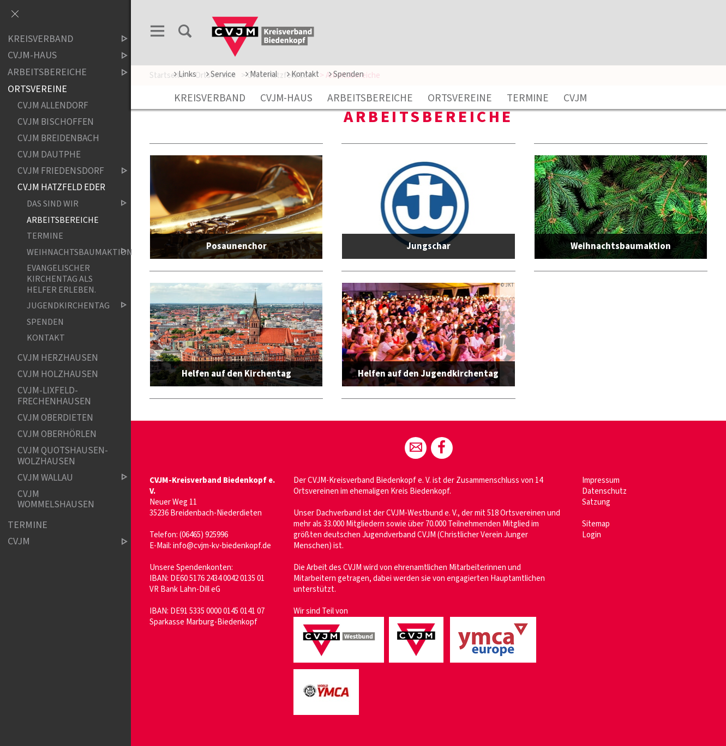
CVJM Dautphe (49, 154)
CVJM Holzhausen (57, 374)
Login (591, 535)
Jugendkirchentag (68, 306)
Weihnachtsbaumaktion (68, 252)
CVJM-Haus (286, 98)
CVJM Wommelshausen (55, 499)
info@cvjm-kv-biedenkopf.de (222, 545)
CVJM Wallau (63, 477)
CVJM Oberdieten (55, 417)
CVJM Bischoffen (55, 122)
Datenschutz (604, 491)
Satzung (596, 502)
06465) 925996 (205, 535)
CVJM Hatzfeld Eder (61, 187)
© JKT (507, 286)
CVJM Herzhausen (57, 357)
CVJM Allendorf (52, 105)
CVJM (575, 98)
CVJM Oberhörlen (57, 434)
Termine (528, 98)
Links (185, 74)
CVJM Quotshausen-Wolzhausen (62, 456)
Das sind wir (68, 204)
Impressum (601, 480)
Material (261, 74)
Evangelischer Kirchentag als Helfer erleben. (61, 278)
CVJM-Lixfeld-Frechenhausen (54, 396)
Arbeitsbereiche (370, 98)
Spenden (346, 74)
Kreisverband (209, 98)
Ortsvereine (460, 98)
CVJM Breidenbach (58, 138)
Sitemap (596, 524)
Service (221, 74)
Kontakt (303, 74)
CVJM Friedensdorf (63, 171)
